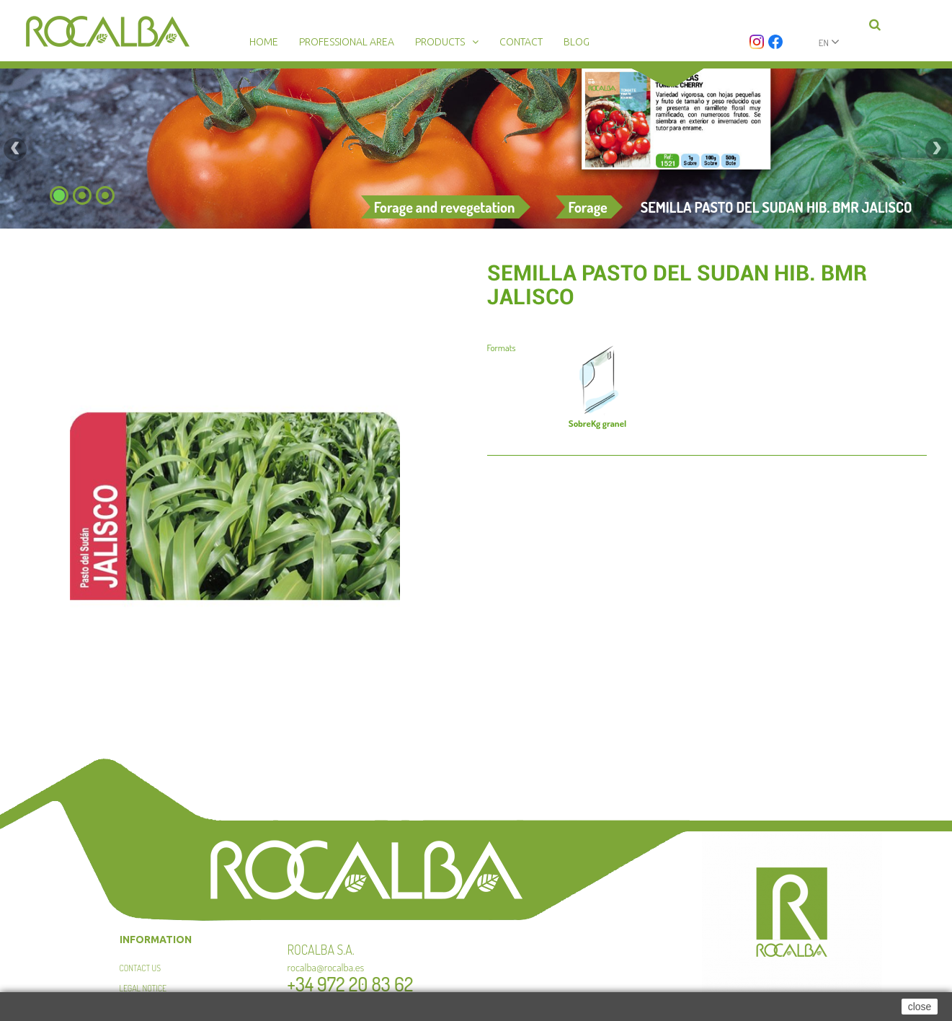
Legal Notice (143, 988)
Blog (577, 42)
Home (263, 42)
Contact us (140, 968)
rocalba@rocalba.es (326, 967)
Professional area (346, 42)
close (920, 1006)
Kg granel (597, 423)
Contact (521, 42)
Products (440, 42)
